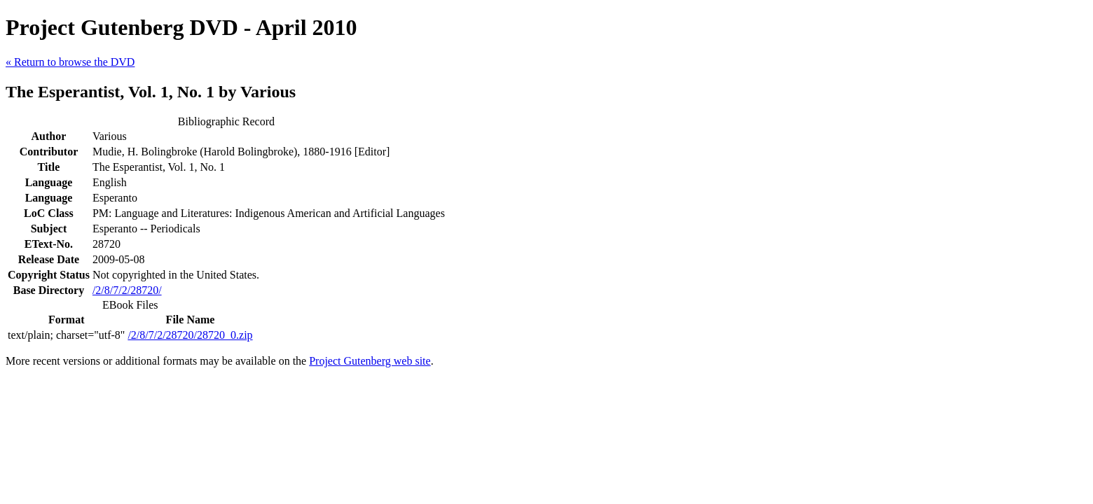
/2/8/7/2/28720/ (127, 290)
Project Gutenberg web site (369, 361)
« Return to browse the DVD (70, 62)
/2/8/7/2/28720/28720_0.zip (190, 335)
